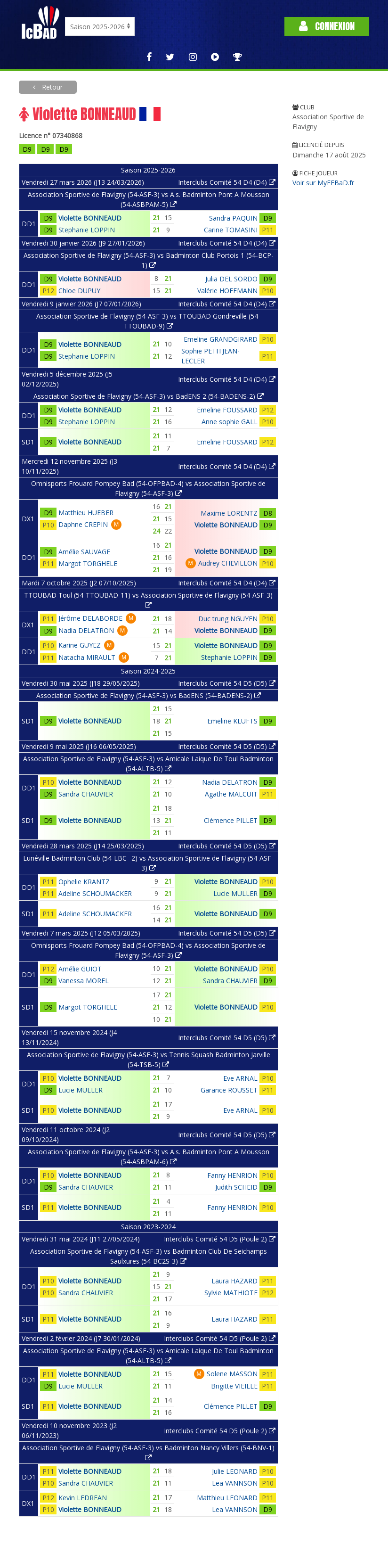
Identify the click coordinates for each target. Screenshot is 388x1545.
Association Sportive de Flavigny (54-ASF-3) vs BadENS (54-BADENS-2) (148, 695)
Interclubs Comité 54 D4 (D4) (226, 182)
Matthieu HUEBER (85, 512)
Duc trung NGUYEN (228, 618)
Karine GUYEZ (79, 645)
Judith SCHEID (236, 1187)
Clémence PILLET (231, 820)
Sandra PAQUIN (233, 218)
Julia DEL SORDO (231, 278)
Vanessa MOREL (83, 980)
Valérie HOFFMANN (227, 290)
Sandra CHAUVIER (85, 793)
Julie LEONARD (235, 1471)
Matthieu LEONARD (227, 1497)
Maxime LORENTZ (229, 513)
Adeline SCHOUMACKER (95, 893)
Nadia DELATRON (86, 630)
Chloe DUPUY (79, 290)
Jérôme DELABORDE (90, 618)
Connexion (327, 26)
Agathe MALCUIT (231, 793)
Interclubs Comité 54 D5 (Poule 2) (219, 1238)
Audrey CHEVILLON (228, 563)
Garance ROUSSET (229, 1089)
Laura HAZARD (234, 1280)
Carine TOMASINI (231, 229)
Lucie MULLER (235, 893)
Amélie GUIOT (80, 968)
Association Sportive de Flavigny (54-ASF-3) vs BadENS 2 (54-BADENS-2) (148, 396)
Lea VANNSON (235, 1483)
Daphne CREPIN (83, 524)
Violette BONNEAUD (89, 218)
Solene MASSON (232, 1373)
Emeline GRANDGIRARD (221, 339)
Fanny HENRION (232, 1175)
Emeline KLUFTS (232, 720)
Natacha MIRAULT (86, 657)
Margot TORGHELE (87, 563)
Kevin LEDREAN (82, 1497)
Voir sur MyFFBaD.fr (323, 182)
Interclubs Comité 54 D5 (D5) (226, 683)
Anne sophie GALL (230, 421)
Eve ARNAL (240, 1078)
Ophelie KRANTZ (84, 881)
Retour (51, 86)
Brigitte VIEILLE (234, 1385)
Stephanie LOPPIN (86, 229)
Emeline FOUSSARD (227, 409)
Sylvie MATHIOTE (231, 1292)
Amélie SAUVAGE (84, 551)
